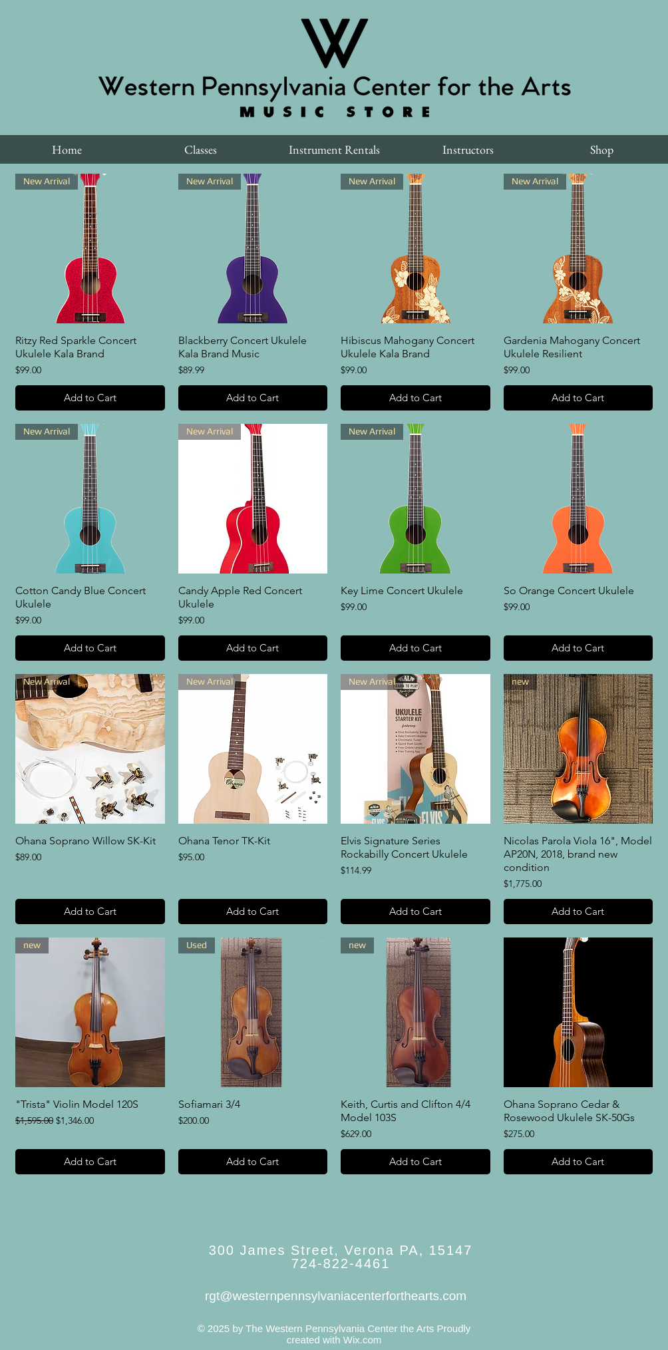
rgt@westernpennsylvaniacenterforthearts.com (335, 1296)
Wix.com (362, 1339)
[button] (200, 149)
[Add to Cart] (90, 398)
